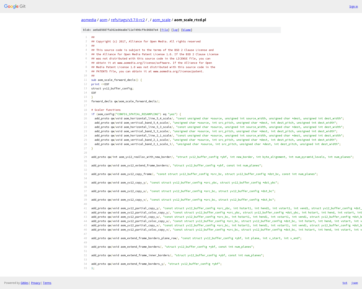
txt (344, 283)
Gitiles (25, 283)
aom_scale (161, 19)
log (175, 30)
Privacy (35, 283)
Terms (47, 283)
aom (103, 19)
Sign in (353, 6)
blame (187, 30)
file (164, 30)
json (354, 283)
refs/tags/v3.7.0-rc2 (128, 19)
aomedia (88, 19)
